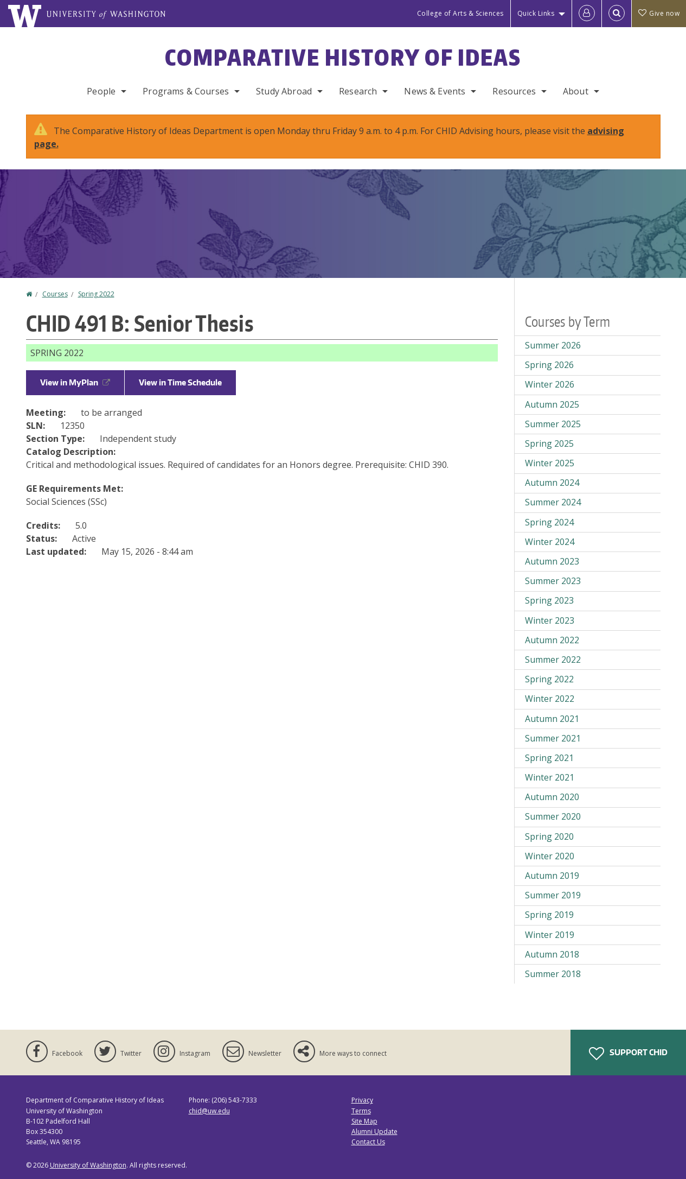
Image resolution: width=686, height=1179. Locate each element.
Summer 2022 (553, 659)
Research (358, 91)
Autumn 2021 (552, 719)
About (575, 91)
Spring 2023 (549, 600)
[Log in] (586, 13)
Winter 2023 (549, 620)
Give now (658, 13)
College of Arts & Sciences (460, 13)
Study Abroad (284, 91)
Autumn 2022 (552, 640)
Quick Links (536, 13)
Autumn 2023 (552, 561)
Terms (361, 1110)
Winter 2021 (549, 777)
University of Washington (88, 1165)
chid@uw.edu (209, 1110)
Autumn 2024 (552, 483)
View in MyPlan (75, 382)
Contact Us (368, 1141)
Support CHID (628, 1053)
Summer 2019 (553, 895)
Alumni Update (374, 1131)
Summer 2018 (553, 974)
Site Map (364, 1121)
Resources (513, 91)
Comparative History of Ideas (343, 57)
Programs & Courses (186, 91)
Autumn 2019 (552, 876)
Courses (55, 294)
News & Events (434, 91)
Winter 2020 (549, 856)
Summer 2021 (553, 738)
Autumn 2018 (552, 954)
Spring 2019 (549, 915)
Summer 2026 (553, 345)
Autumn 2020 (552, 797)
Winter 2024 (549, 542)
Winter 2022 (549, 699)
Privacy (362, 1100)
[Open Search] (616, 13)
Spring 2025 (549, 443)
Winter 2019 (549, 935)
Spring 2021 (549, 758)
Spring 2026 (549, 365)
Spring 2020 (549, 836)
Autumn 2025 (552, 404)
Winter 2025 (549, 463)
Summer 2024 (553, 502)
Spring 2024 (549, 522)
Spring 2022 (96, 294)
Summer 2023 (553, 581)
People (101, 91)
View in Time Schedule (180, 382)
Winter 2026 (549, 384)
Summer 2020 (553, 816)
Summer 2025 (553, 424)
